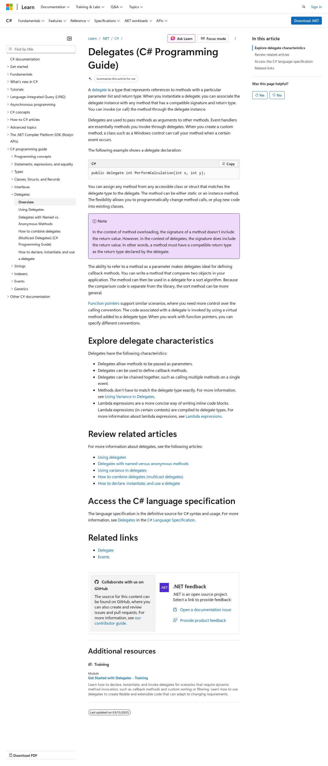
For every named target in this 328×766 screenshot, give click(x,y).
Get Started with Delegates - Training (118, 678)
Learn (92, 38)
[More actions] (235, 38)
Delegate (106, 550)
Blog (69, 750)
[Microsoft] (9, 7)
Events (103, 556)
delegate (99, 89)
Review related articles (272, 54)
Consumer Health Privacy (147, 750)
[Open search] (304, 7)
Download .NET (306, 20)
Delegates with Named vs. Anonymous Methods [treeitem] (38, 220)
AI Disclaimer (16, 750)
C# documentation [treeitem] (25, 59)
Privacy (112, 750)
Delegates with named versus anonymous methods (143, 463)
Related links (264, 68)
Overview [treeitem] (26, 202)
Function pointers (103, 303)
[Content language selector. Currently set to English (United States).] (29, 738)
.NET (105, 38)
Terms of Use (187, 750)
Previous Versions (46, 750)
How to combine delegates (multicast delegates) (140, 476)
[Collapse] (69, 38)
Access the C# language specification (284, 61)
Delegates (126, 519)
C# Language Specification (171, 519)
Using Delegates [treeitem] (31, 209)
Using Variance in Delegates (129, 396)
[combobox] (41, 49)
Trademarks (212, 750)
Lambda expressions (204, 416)
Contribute (91, 750)
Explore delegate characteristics (280, 47)
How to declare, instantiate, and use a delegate (139, 483)
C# (117, 38)
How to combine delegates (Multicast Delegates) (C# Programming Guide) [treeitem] (39, 238)
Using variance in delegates (122, 470)
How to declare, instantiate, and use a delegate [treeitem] (46, 255)
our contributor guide (118, 620)
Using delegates (112, 457)
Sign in (316, 6)
